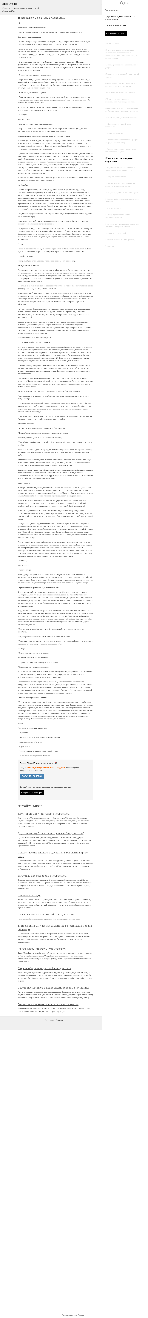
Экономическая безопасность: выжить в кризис (48, 1004)
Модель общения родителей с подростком (44, 968)
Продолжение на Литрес (115, 33)
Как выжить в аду (29, 895)
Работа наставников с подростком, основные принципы (53, 987)
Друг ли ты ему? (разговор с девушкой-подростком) (51, 833)
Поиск (124, 3)
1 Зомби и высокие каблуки (115, 26)
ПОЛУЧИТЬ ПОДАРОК (32, 776)
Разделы (59, 1020)
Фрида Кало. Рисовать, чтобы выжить (42, 948)
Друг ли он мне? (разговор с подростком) (44, 813)
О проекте (49, 1020)
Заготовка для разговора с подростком (42, 875)
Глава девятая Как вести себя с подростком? (46, 914)
